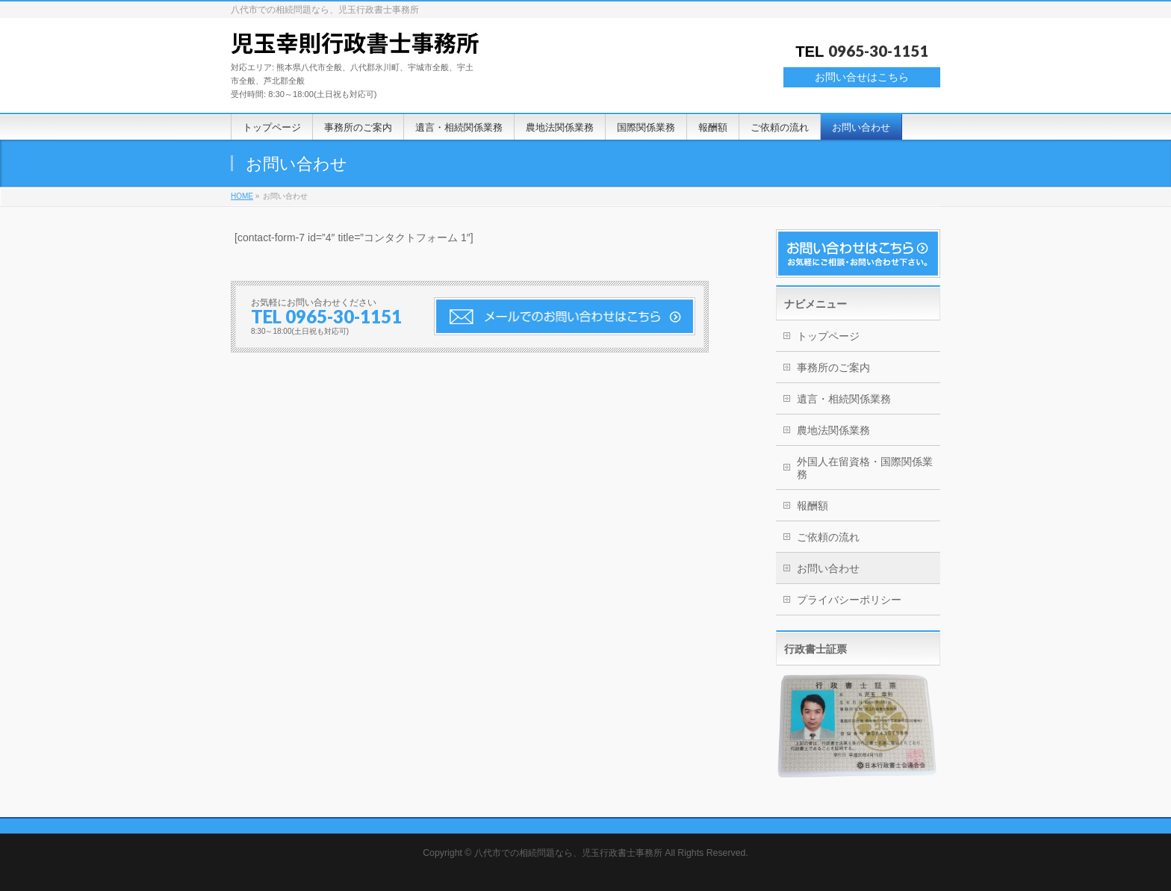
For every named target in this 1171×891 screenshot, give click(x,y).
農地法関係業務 (833, 430)
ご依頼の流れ (828, 537)
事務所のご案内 (833, 367)
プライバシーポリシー (849, 600)
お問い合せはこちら (862, 77)
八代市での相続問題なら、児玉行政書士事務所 (568, 853)
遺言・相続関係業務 (844, 399)
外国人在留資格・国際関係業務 (865, 468)
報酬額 (812, 506)
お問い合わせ (828, 568)
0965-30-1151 (878, 51)
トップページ (828, 336)
